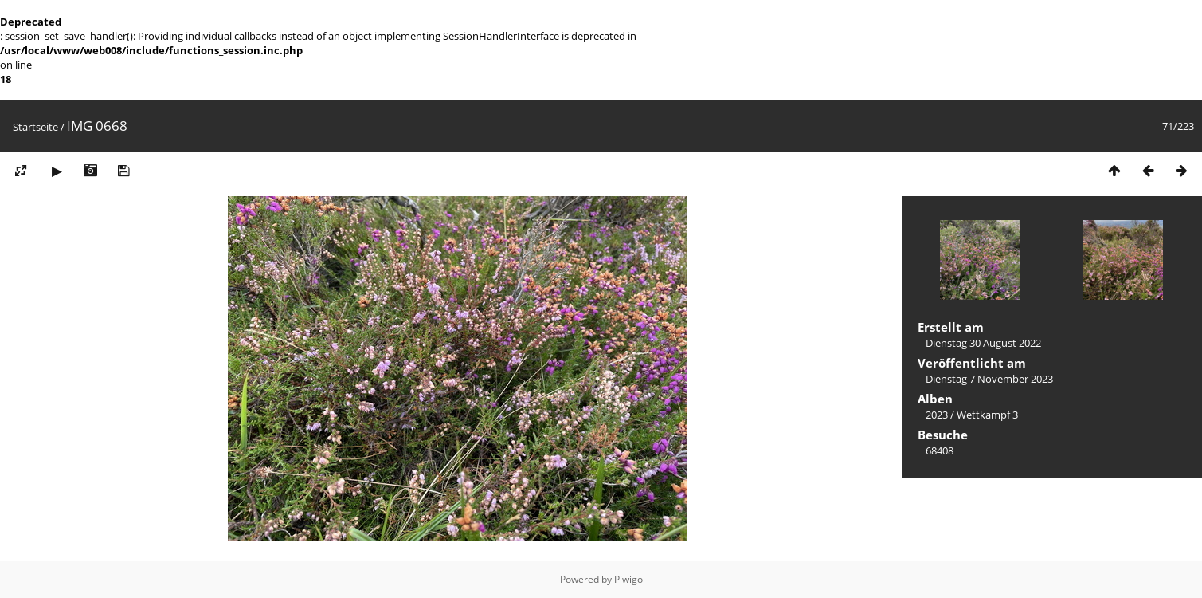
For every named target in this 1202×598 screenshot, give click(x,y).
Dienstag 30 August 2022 (983, 343)
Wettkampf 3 (987, 414)
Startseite (35, 127)
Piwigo (628, 579)
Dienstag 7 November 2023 (989, 379)
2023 (937, 414)
